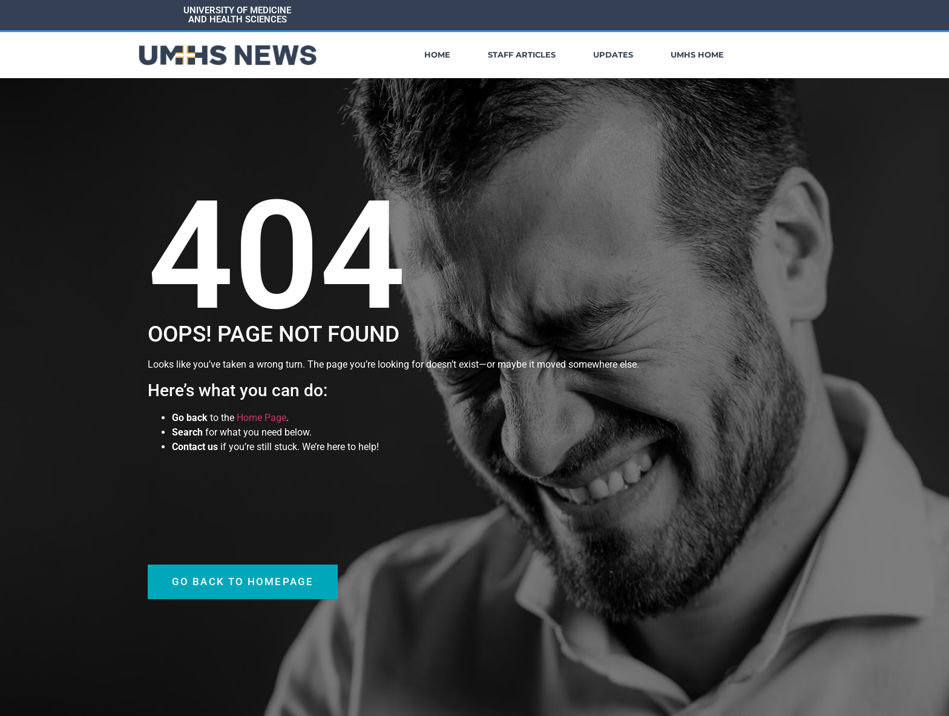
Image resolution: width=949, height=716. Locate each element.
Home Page (261, 417)
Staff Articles (522, 54)
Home (437, 54)
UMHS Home (697, 54)
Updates (613, 54)
